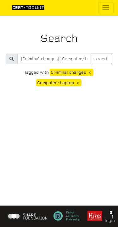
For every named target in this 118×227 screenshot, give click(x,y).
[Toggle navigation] (106, 7)
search (101, 58)
